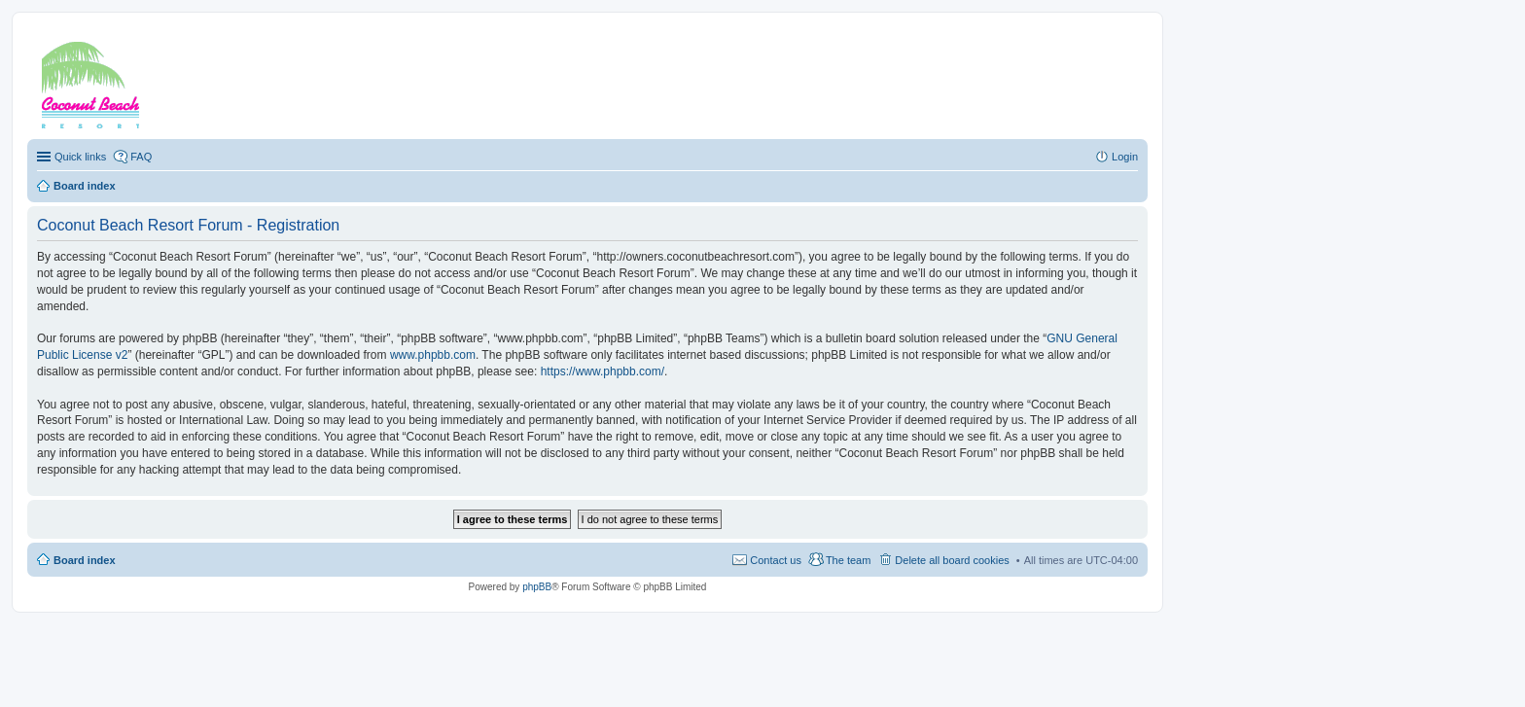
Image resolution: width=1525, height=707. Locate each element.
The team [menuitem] (848, 560)
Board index (84, 560)
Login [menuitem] (1125, 156)
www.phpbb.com (433, 355)
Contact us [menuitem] (775, 560)
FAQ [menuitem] (141, 156)
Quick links (80, 156)
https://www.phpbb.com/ (602, 371)
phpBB (536, 587)
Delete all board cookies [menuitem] (952, 560)
